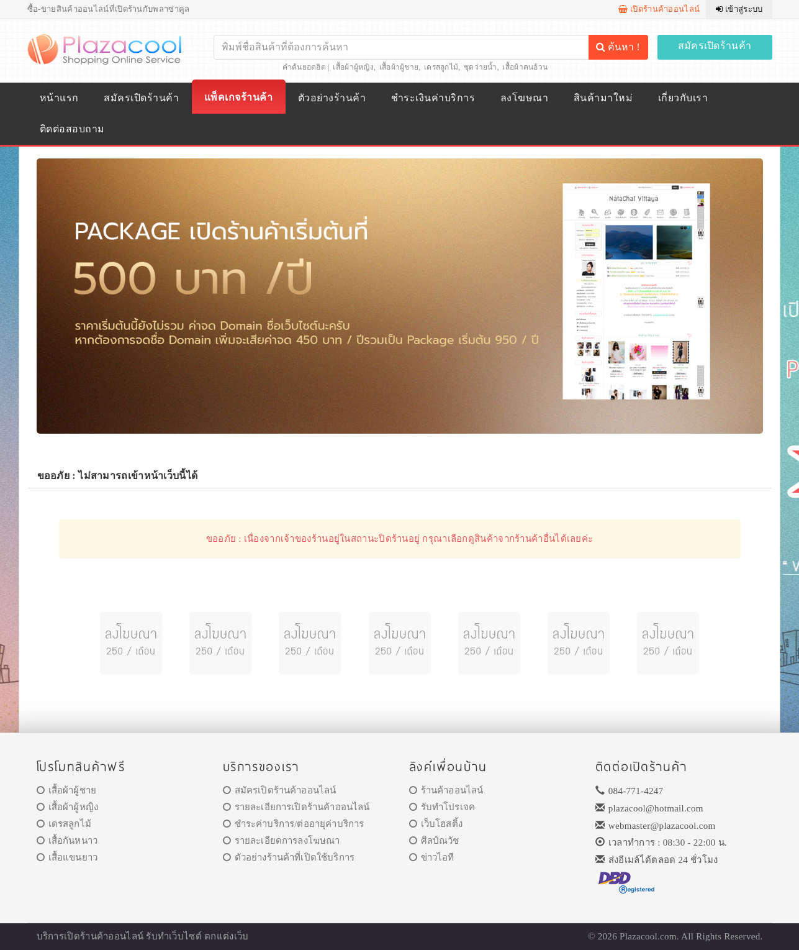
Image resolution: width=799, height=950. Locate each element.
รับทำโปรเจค (442, 807)
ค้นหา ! (617, 47)
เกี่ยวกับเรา (683, 98)
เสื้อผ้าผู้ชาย (399, 67)
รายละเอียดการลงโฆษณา (281, 841)
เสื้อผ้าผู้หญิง (353, 67)
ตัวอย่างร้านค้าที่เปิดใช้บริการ (288, 857)
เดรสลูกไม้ (441, 67)
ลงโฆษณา (524, 98)
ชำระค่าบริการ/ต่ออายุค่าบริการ (293, 824)
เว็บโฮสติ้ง (436, 824)
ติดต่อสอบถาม (72, 129)
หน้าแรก (59, 98)
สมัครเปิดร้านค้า (715, 45)
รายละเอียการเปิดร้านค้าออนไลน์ (296, 807)
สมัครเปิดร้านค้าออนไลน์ (279, 790)
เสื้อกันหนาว (67, 841)
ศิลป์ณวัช (434, 841)
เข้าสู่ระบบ (739, 9)
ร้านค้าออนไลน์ (446, 790)
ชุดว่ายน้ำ (480, 67)
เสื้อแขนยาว (67, 857)
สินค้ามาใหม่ (603, 98)
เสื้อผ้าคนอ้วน (525, 67)
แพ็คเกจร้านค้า (238, 97)
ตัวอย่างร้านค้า (332, 98)
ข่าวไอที (431, 857)
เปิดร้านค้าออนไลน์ (659, 9)
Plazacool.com (648, 936)
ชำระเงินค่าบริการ (433, 98)
